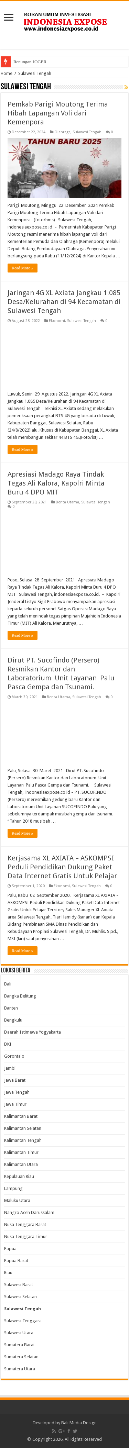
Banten (11, 1008)
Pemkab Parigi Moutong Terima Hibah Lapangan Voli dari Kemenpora (58, 113)
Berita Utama (67, 502)
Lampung (13, 1188)
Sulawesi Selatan (20, 1296)
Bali (7, 984)
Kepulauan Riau (19, 1176)
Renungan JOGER (29, 61)
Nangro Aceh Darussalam (29, 1212)
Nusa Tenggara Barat (25, 1224)
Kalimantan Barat (20, 1116)
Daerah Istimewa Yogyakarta (32, 1032)
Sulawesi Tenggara (23, 1320)
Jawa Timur (15, 1104)
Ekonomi (57, 321)
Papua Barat (16, 1260)
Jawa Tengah (17, 1092)
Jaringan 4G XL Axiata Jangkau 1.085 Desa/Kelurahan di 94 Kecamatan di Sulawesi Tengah (64, 302)
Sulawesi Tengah (87, 132)
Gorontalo (14, 1056)
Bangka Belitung (20, 996)
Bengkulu (13, 1020)
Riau (8, 1272)
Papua (10, 1248)
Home (6, 73)
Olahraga (62, 132)
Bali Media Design (79, 1422)
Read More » (22, 268)
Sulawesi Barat (18, 1284)
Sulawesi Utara (18, 1332)
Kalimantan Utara (21, 1164)
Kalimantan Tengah (23, 1140)
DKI (7, 1044)
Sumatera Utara (19, 1368)
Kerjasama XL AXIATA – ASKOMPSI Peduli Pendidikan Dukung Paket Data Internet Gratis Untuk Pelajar (62, 867)
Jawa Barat (14, 1080)
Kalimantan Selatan (22, 1128)
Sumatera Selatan (21, 1356)
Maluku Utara (17, 1200)
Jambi (9, 1068)
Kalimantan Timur (21, 1152)
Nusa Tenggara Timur (25, 1236)
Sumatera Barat (19, 1344)
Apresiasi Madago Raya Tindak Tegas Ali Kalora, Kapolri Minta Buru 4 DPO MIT (56, 483)
